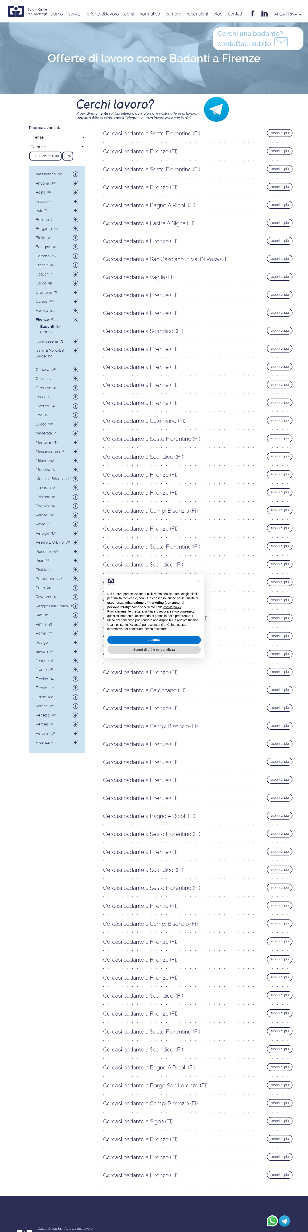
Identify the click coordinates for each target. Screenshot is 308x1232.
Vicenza (43, 742)
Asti (39, 210)
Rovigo (42, 642)
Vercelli (42, 724)
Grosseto (43, 388)
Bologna (43, 247)
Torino (41, 660)
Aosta (40, 192)
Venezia (43, 715)
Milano (41, 460)
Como (41, 283)
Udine (41, 697)
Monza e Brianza (50, 478)
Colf (43, 332)
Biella (40, 238)
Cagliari (42, 274)
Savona (42, 651)
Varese (42, 706)
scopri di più (279, 133)
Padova (42, 506)
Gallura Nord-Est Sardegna (50, 353)
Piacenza (43, 551)
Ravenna (43, 597)
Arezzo (42, 201)
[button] (198, 581)
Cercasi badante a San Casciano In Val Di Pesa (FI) (165, 259)
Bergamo (44, 228)
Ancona (42, 183)
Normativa (150, 14)
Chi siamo (53, 14)
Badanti (47, 326)
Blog (218, 14)
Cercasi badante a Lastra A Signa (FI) (148, 223)
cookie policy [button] (172, 607)
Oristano (43, 497)
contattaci (253, 40)
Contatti (235, 14)
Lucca (41, 424)
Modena (43, 469)
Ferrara (42, 310)
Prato (40, 588)
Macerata (44, 433)
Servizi (74, 14)
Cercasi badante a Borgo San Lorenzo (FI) (155, 1085)
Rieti (39, 615)
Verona (42, 733)
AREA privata (288, 14)
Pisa (39, 560)
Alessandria (46, 174)
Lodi (39, 415)
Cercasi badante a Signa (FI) (138, 1121)
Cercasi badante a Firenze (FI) (140, 151)
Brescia (42, 265)
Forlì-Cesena (47, 341)
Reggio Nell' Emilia (52, 606)
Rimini (41, 624)
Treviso (42, 679)
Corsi (129, 14)
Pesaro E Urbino (50, 542)
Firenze (42, 319)
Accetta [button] (154, 639)
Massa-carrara (48, 451)
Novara (42, 487)
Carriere (173, 14)
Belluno (42, 219)
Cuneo (41, 301)
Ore (67, 156)
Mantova (43, 442)
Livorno (42, 406)
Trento (41, 669)
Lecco (41, 397)
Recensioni (197, 14)
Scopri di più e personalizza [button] (154, 649)
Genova (42, 369)
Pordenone (45, 578)
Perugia (42, 533)
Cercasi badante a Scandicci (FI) (143, 331)
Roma (41, 633)
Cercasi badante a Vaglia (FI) (138, 277)
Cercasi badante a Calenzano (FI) (144, 421)
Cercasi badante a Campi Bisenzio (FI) (150, 510)
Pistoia (41, 569)
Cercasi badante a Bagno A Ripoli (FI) (149, 205)
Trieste (41, 687)
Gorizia (42, 378)
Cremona (44, 292)
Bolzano (43, 256)
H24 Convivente (45, 156)
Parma (41, 515)
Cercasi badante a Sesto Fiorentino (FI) (151, 133)
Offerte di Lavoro (103, 14)
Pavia (40, 524)
